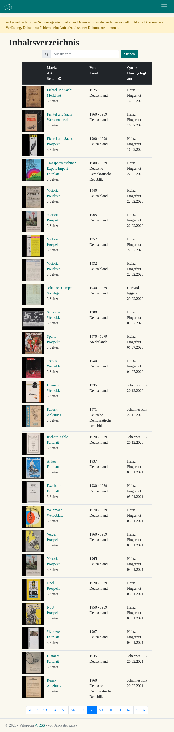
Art (50, 73)
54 (54, 710)
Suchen (129, 54)
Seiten (54, 78)
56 (73, 710)
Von (93, 68)
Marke (53, 68)
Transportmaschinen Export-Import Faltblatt (61, 168)
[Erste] (30, 710)
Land (94, 73)
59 (101, 710)
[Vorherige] (37, 710)
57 (82, 710)
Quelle (133, 68)
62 (129, 710)
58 (92, 710)
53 (45, 710)
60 (110, 710)
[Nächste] (136, 710)
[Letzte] (144, 710)
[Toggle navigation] (164, 6)
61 (119, 710)
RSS (40, 725)
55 (64, 710)
